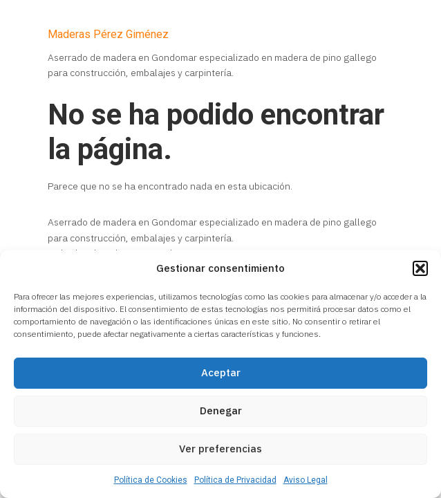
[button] (420, 268)
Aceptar (221, 372)
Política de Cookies (150, 480)
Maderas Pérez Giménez (108, 34)
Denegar (221, 410)
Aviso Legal (305, 480)
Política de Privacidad (235, 480)
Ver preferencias (220, 448)
